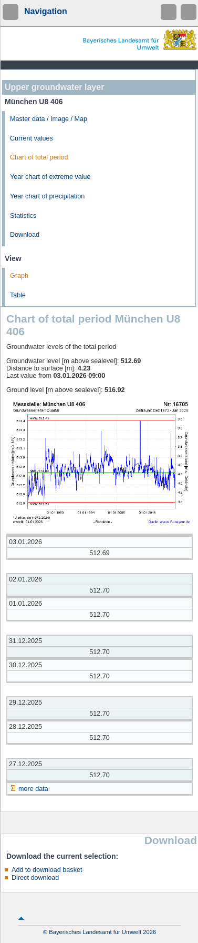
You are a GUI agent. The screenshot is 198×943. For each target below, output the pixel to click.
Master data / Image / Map (48, 119)
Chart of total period (39, 157)
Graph (19, 275)
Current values (31, 138)
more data (33, 788)
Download (24, 234)
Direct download (35, 877)
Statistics (23, 215)
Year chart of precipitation (47, 196)
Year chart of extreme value (50, 176)
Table (18, 295)
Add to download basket (47, 870)
